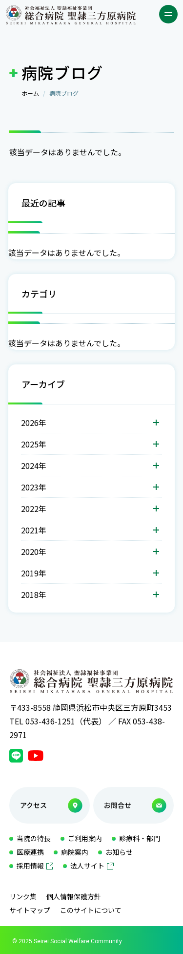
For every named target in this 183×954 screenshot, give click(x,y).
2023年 (33, 487)
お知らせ (119, 852)
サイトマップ (29, 910)
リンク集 (23, 896)
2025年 (33, 444)
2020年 (33, 551)
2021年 (33, 530)
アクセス (33, 805)
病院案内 (74, 852)
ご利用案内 (85, 838)
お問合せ (117, 805)
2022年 (33, 508)
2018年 (33, 594)
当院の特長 (34, 838)
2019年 (33, 573)
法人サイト (87, 865)
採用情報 (30, 865)
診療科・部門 (139, 838)
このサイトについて (91, 910)
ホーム (30, 93)
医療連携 (30, 852)
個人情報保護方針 (73, 896)
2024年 (33, 465)
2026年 (33, 422)
